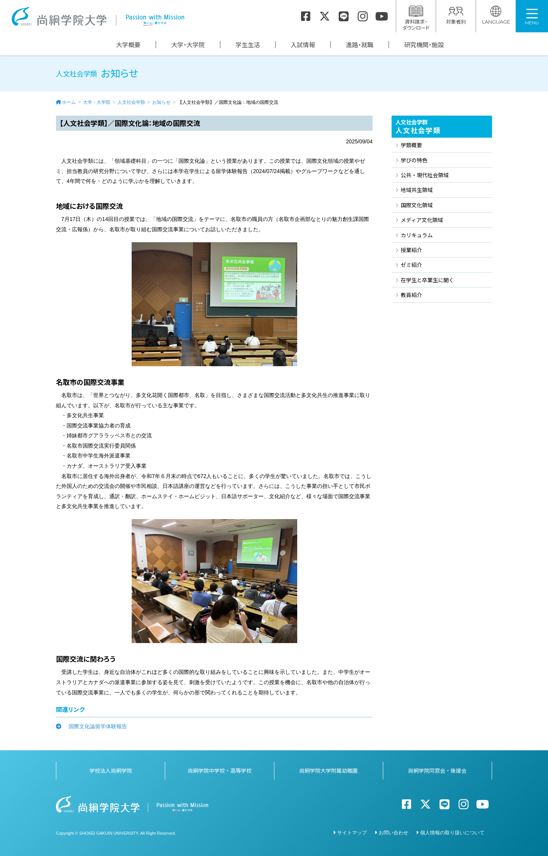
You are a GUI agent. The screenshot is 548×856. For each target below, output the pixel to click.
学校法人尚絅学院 (110, 770)
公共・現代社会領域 (425, 175)
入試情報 (303, 44)
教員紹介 (411, 295)
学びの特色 (414, 160)
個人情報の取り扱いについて (452, 832)
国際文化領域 (417, 205)
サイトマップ (352, 832)
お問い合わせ (393, 832)
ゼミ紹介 (411, 264)
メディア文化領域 (422, 220)
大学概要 (128, 44)
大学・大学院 (188, 44)
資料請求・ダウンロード (416, 18)
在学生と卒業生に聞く (427, 280)
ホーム (69, 102)
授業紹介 (411, 250)
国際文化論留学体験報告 (95, 726)
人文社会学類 (131, 102)
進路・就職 (359, 44)
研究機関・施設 (424, 44)
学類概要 (411, 145)
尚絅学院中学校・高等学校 (220, 770)
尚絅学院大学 (97, 16)
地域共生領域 (417, 190)
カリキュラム (417, 235)
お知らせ (161, 102)
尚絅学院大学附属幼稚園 (328, 770)
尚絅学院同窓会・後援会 (437, 770)
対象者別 (456, 15)
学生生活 (248, 44)
